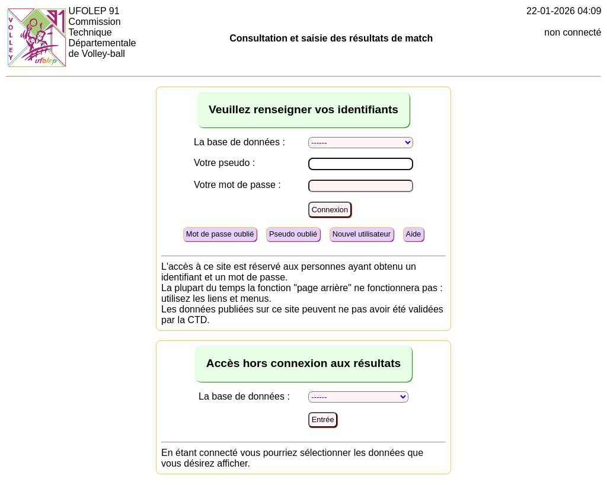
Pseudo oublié (293, 233)
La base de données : (239, 142)
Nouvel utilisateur (362, 233)
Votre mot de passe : (237, 185)
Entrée (323, 419)
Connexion (330, 209)
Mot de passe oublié (220, 233)
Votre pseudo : (224, 163)
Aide (413, 233)
